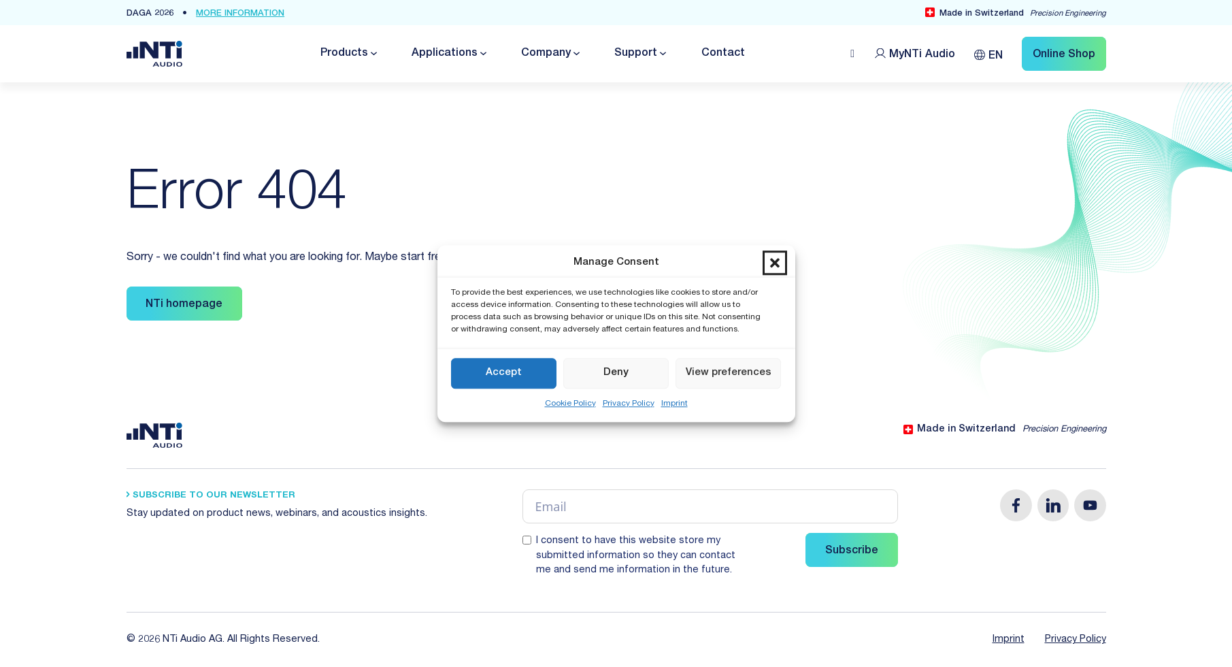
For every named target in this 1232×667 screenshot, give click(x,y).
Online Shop (1064, 55)
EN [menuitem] (995, 56)
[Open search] (852, 54)
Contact (723, 53)
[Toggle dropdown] (373, 53)
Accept (504, 373)
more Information (240, 14)
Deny (616, 373)
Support (635, 53)
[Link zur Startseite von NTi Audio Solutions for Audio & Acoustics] (154, 54)
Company (546, 53)
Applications (445, 53)
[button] (775, 263)
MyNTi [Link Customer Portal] (922, 55)
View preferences (728, 373)
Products (344, 53)
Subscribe (851, 551)
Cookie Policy (570, 404)
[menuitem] (988, 53)
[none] (988, 53)
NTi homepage (184, 304)
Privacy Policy (628, 404)
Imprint (674, 404)
